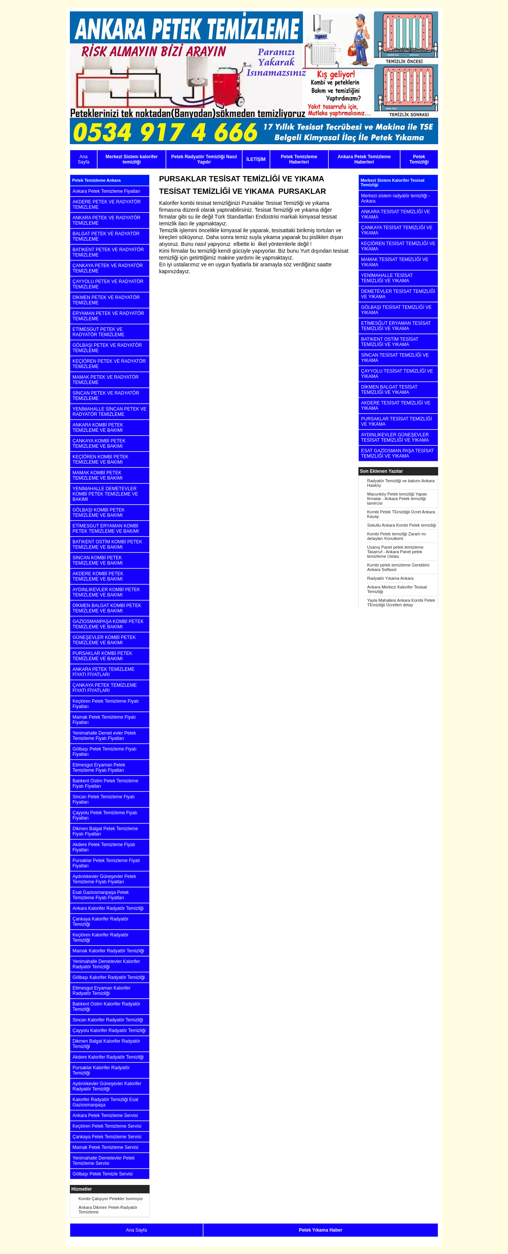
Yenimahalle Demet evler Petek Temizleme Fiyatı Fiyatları (104, 735)
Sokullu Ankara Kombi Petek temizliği (401, 525)
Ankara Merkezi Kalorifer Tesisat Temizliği (397, 589)
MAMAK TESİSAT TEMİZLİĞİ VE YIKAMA (394, 262)
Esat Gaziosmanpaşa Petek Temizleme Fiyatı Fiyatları (101, 895)
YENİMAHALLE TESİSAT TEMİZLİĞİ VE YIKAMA (387, 278)
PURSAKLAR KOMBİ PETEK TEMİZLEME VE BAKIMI (102, 656)
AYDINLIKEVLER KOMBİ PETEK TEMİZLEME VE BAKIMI (106, 592)
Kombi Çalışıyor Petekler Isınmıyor (111, 1198)
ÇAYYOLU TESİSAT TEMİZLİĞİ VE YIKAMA (397, 373)
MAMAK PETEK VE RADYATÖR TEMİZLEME (106, 379)
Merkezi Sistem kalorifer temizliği (132, 159)
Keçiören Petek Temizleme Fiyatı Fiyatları (106, 704)
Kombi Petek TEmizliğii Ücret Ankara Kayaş (401, 514)
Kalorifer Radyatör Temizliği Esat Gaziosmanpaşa (105, 1102)
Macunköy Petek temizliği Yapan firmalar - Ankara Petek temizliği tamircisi (397, 498)
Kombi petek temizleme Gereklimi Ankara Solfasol (398, 567)
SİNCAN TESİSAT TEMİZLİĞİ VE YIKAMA (395, 357)
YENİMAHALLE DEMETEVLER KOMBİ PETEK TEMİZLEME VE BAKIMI (105, 494)
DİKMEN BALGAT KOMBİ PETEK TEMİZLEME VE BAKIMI (107, 608)
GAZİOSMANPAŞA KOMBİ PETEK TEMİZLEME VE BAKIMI (108, 624)
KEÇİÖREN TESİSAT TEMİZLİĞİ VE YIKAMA (398, 246)
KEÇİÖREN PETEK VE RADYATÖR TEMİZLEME (109, 364)
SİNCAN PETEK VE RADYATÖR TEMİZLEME (106, 395)
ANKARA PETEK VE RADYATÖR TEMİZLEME (106, 220)
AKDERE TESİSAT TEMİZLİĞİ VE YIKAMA (396, 405)
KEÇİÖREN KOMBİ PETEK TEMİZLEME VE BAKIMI (100, 459)
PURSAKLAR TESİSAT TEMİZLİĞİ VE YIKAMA (396, 421)
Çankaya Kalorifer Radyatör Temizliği (100, 921)
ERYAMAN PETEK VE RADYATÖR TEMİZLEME (108, 316)
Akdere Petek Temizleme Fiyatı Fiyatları (104, 847)
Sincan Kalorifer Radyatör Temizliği (108, 1020)
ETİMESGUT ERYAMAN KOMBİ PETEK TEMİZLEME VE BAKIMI (106, 528)
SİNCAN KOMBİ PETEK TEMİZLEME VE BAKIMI (98, 560)
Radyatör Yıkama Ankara (390, 578)
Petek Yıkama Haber (320, 1230)
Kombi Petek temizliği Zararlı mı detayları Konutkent (396, 536)
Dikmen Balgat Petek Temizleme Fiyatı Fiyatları (105, 831)
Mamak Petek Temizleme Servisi (105, 1147)
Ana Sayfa (84, 159)
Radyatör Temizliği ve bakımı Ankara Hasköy (401, 483)
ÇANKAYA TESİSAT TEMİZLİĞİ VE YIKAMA (396, 230)
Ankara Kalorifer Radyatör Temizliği (108, 908)
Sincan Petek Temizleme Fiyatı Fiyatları (104, 799)
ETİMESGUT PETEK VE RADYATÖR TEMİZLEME (99, 332)
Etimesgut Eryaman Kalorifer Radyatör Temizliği (102, 990)
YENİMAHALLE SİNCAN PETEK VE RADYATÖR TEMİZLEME (110, 411)
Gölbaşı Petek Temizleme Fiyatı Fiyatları (105, 751)
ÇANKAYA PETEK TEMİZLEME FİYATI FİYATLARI (105, 688)
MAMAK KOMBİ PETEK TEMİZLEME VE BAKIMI (98, 475)
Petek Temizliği (419, 159)
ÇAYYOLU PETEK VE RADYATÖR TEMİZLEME (108, 284)
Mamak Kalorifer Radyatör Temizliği (108, 950)
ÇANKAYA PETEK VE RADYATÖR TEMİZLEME (108, 268)
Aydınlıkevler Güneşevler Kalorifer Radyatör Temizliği (107, 1086)
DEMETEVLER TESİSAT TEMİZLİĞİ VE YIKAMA (398, 294)
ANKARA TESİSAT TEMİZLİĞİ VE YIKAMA (395, 214)
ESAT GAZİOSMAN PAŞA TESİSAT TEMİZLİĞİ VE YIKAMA (397, 453)
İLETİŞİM (256, 159)
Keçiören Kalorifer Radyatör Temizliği (100, 937)
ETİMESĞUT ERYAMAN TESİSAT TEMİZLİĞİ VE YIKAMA (396, 326)
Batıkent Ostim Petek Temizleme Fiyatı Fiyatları (105, 783)
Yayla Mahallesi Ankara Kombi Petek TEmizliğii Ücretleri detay (401, 602)
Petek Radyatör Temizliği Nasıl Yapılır (204, 159)
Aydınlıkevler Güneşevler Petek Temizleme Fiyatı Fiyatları (104, 879)
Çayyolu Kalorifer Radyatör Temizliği (109, 1030)
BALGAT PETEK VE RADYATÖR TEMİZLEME (106, 236)
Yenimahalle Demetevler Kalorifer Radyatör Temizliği (106, 964)
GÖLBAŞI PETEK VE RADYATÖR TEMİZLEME (107, 348)
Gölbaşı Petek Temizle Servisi (103, 1174)
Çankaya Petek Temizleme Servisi (107, 1136)
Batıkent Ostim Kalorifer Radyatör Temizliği (106, 1006)
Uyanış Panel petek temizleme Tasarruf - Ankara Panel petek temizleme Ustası (395, 552)
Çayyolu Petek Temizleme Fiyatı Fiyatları (105, 815)
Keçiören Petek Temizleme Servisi (107, 1126)
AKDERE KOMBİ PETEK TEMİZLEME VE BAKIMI (98, 576)
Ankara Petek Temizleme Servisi (105, 1115)
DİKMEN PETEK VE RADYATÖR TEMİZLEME (106, 300)
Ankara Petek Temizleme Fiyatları (106, 191)
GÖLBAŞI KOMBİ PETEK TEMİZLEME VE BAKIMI (99, 512)
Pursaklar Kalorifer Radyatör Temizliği (101, 1070)
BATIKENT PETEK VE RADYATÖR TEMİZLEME (108, 252)
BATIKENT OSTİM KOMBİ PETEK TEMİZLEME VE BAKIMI (107, 544)
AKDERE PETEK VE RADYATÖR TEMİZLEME (107, 204)
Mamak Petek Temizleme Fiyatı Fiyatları (104, 719)
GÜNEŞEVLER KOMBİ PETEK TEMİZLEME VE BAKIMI (104, 640)
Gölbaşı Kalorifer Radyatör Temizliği (109, 977)
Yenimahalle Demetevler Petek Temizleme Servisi (104, 1160)
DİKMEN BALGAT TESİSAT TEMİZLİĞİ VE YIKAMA (389, 389)
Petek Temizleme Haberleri (299, 159)
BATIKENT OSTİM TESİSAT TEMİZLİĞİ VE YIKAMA (389, 342)
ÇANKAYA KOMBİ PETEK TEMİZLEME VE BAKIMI (99, 443)
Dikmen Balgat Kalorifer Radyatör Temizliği (106, 1043)
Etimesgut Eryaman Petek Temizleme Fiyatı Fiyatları (99, 767)
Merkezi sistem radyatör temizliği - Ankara (395, 198)
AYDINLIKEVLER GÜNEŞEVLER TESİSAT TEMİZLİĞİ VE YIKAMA (395, 437)
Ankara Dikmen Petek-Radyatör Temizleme (108, 1209)
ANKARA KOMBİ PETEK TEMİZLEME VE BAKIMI (98, 427)
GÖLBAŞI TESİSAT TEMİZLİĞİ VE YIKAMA (396, 310)
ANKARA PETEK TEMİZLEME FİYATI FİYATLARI (103, 672)
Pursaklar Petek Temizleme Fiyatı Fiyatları (106, 863)
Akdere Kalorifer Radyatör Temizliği (108, 1057)
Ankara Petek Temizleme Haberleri (364, 159)
